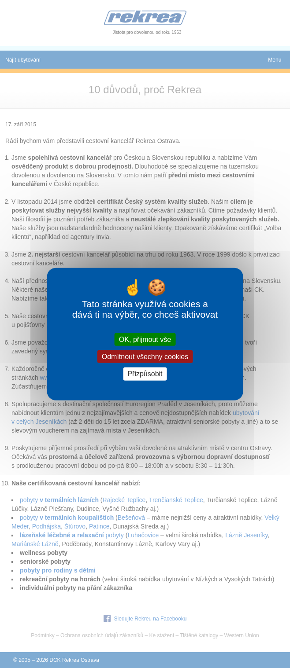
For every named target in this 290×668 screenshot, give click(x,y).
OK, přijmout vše (145, 339)
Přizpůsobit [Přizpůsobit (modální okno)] (144, 374)
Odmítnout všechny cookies (145, 356)
